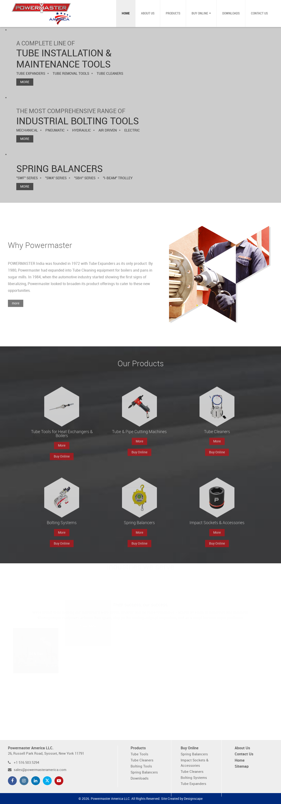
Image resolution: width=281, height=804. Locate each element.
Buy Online (200, 13)
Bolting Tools (141, 766)
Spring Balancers (144, 772)
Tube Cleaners (142, 760)
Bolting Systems (194, 778)
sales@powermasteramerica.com (40, 770)
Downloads (231, 13)
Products (173, 13)
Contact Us (259, 13)
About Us (147, 13)
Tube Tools (139, 754)
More (24, 82)
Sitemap (242, 767)
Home (126, 13)
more (15, 309)
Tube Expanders (193, 784)
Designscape (193, 799)
